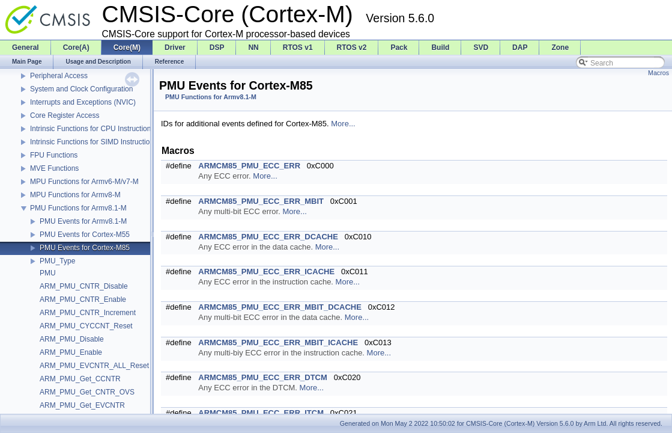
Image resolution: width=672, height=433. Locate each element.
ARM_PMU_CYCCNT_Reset (86, 326)
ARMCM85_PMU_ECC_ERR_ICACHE (266, 271)
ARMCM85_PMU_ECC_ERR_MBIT (261, 201)
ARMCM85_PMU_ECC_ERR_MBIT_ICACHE (278, 342)
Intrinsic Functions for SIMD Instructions (93, 142)
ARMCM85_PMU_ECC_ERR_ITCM (261, 412)
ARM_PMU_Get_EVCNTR (82, 405)
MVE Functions (54, 168)
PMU (48, 273)
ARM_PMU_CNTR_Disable (84, 286)
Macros (658, 72)
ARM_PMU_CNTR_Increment (88, 313)
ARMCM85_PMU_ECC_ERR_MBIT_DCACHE (280, 307)
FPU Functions (53, 155)
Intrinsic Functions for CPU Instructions (92, 128)
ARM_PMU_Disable (72, 339)
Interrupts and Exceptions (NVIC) (83, 102)
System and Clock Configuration (81, 89)
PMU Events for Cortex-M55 (85, 234)
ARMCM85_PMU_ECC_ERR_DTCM (262, 377)
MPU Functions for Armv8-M (75, 195)
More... (343, 123)
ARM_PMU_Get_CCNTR (80, 379)
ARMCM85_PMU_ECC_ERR (249, 165)
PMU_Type (57, 261)
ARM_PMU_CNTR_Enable (83, 299)
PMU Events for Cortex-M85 (85, 248)
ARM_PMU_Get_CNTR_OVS (87, 392)
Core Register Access (64, 115)
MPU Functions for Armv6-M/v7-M (84, 181)
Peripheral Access (59, 76)
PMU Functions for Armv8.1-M (78, 208)
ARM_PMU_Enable (71, 352)
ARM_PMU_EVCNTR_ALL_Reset (94, 365)
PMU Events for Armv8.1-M (83, 221)
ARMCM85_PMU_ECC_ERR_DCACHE (268, 236)
